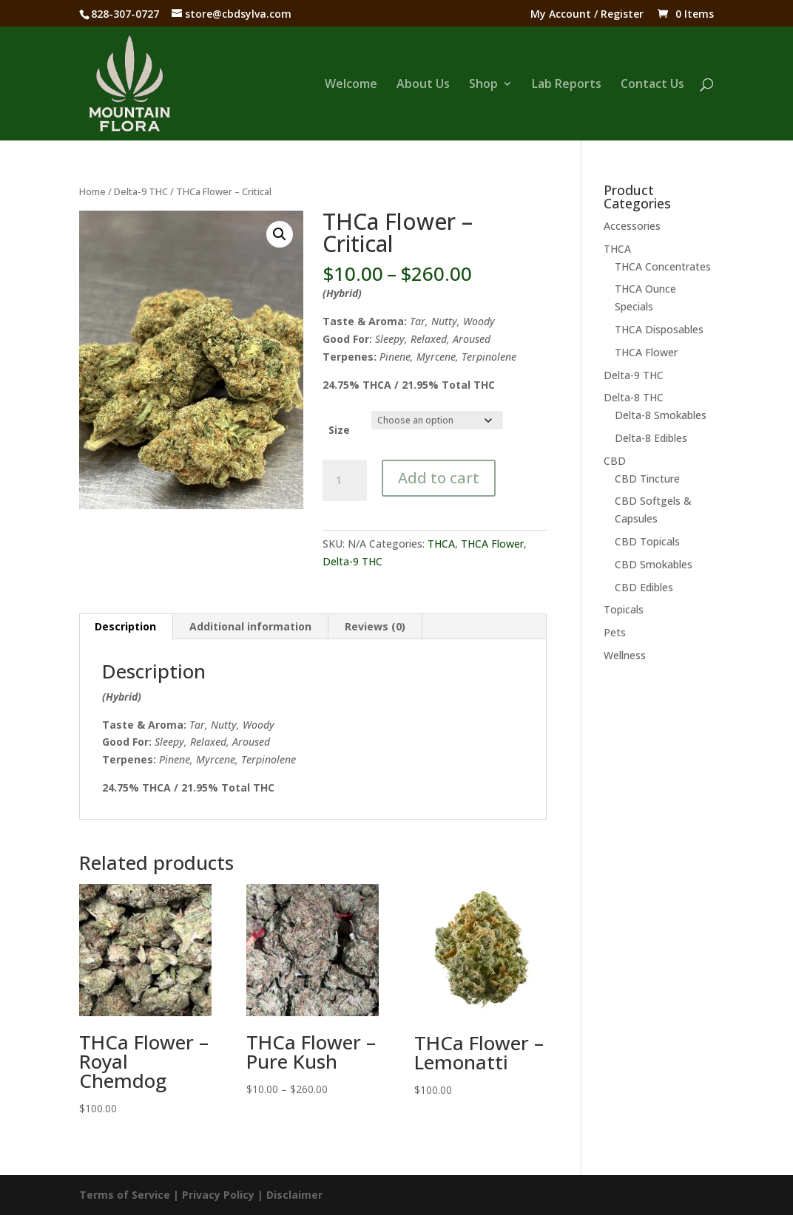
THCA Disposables (659, 329)
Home (92, 191)
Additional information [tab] (250, 626)
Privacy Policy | (224, 1195)
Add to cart (438, 478)
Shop (483, 85)
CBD (615, 461)
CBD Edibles (644, 587)
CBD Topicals (647, 541)
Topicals (624, 609)
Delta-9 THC (141, 191)
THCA (441, 544)
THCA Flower (492, 544)
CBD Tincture (647, 479)
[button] (279, 234)
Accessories (632, 226)
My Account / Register (587, 15)
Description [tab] (125, 626)
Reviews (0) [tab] (375, 626)
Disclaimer (294, 1195)
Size (339, 430)
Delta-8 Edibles (651, 438)
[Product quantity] (345, 480)
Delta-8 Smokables (660, 415)
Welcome (351, 85)
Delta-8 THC (634, 397)
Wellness (625, 655)
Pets (615, 632)
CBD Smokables (653, 564)
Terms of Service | (130, 1195)
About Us (423, 85)
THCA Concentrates (663, 266)
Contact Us (652, 85)
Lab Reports (566, 85)
